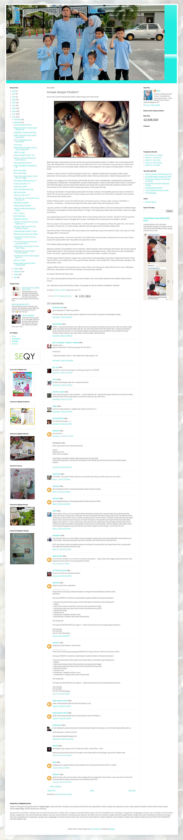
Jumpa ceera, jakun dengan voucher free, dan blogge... (26, 177)
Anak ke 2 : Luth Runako (153, 157)
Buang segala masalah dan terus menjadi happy (24, 264)
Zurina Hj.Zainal (58, 418)
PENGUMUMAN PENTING (23, 125)
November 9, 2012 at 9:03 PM (62, 412)
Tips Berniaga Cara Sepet (153, 188)
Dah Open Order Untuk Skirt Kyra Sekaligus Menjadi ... (25, 227)
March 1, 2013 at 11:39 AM (61, 479)
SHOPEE (15, 341)
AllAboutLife (57, 725)
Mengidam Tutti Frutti (21, 219)
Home (92, 791)
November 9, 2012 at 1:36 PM (62, 373)
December (17, 119)
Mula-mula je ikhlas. (20, 173)
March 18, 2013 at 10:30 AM (62, 549)
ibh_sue (55, 367)
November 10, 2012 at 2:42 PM (63, 436)
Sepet (55, 511)
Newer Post (51, 791)
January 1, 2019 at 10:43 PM (62, 782)
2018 (14, 100)
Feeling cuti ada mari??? (22, 195)
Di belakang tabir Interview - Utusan (25, 231)
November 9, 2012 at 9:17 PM (62, 424)
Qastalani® (56, 535)
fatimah (55, 746)
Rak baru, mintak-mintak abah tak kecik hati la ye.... (25, 159)
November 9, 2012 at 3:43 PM (62, 385)
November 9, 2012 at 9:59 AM (62, 336)
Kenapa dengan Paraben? (22, 206)
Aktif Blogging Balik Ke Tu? (21, 304)
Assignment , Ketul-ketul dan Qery (25, 132)
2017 (14, 103)
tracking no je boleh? (20, 186)
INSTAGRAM (16, 339)
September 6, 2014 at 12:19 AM (63, 739)
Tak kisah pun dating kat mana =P (25, 181)
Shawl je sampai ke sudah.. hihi (24, 155)
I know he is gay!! (19, 152)
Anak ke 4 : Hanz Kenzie (153, 163)
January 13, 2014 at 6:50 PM (62, 576)
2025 (14, 91)
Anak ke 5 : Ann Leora (152, 165)
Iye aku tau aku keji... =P (22, 184)
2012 (14, 117)
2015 (14, 108)
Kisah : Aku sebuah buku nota (23, 189)
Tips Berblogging (150, 193)
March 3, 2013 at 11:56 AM (61, 492)
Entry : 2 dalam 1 (19, 213)
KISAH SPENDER (28, 315)
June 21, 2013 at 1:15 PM (61, 564)
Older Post (131, 791)
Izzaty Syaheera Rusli (60, 701)
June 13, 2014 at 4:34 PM (61, 636)
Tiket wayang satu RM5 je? (22, 163)
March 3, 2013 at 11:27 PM (61, 529)
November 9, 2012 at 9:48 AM (62, 317)
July (15, 277)
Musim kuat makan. (20, 170)
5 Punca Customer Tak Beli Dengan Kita (158, 174)
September (18, 271)
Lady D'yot (56, 474)
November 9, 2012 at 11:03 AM (63, 360)
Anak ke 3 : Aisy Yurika (152, 160)
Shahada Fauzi (58, 307)
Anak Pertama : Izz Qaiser (154, 155)
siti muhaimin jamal (59, 570)
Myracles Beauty (150, 202)
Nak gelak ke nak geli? (21, 203)
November (17, 122)
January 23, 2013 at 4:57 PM (62, 467)
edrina (55, 379)
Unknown (56, 431)
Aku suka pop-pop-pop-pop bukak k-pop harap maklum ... (25, 242)
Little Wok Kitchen (19, 192)
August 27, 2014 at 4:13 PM (62, 706)
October (17, 269)
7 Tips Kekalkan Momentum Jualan (156, 190)
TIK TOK (14, 344)
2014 (14, 111)
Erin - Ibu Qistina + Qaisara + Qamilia (66, 342)
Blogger (112, 829)
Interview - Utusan (20, 260)
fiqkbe (55, 406)
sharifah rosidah (58, 392)
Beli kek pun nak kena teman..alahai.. (26, 234)
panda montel (57, 556)
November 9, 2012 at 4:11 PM (62, 399)
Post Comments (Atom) (63, 794)
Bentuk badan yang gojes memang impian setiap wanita (25, 148)
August (16, 274)
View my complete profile (151, 105)
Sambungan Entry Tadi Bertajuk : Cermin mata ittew (24, 252)
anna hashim (57, 324)
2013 (14, 114)
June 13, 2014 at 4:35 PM (61, 694)
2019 (14, 97)
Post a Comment (55, 786)
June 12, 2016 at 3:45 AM (61, 768)
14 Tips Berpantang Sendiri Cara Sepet (158, 177)
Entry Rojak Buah (19, 216)
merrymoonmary (95, 829)
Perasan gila (18, 145)
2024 (14, 94)
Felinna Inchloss (60, 290)
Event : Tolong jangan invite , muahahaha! (23, 141)
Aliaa (54, 762)
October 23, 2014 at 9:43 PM (62, 755)
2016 (14, 105)
